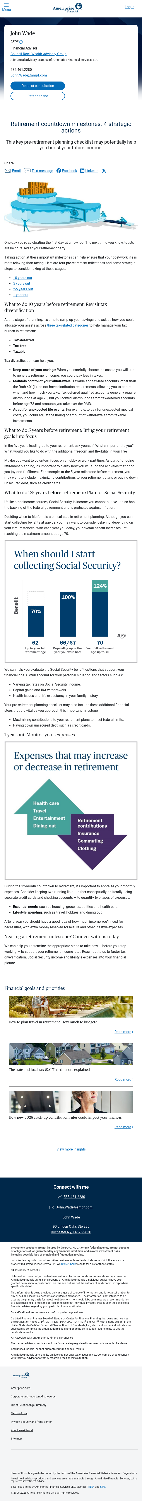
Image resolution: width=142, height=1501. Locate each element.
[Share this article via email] (12, 171)
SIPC (103, 1486)
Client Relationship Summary (28, 1405)
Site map (16, 1438)
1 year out (20, 295)
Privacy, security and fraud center (31, 1421)
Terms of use (19, 1413)
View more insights (71, 1149)
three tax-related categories (68, 325)
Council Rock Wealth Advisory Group (38, 54)
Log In (129, 7)
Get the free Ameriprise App (74, 1461)
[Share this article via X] (104, 170)
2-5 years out (23, 289)
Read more (123, 1032)
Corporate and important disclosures (33, 1396)
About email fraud (22, 1430)
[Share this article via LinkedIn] (89, 170)
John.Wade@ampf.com (28, 75)
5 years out (21, 283)
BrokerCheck (68, 1264)
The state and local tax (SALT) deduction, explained (49, 1070)
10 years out (22, 278)
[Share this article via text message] (38, 171)
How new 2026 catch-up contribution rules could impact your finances (65, 1117)
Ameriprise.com (20, 1388)
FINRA (90, 1486)
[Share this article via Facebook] (66, 170)
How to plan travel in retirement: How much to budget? (53, 1022)
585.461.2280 (21, 70)
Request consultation (38, 86)
